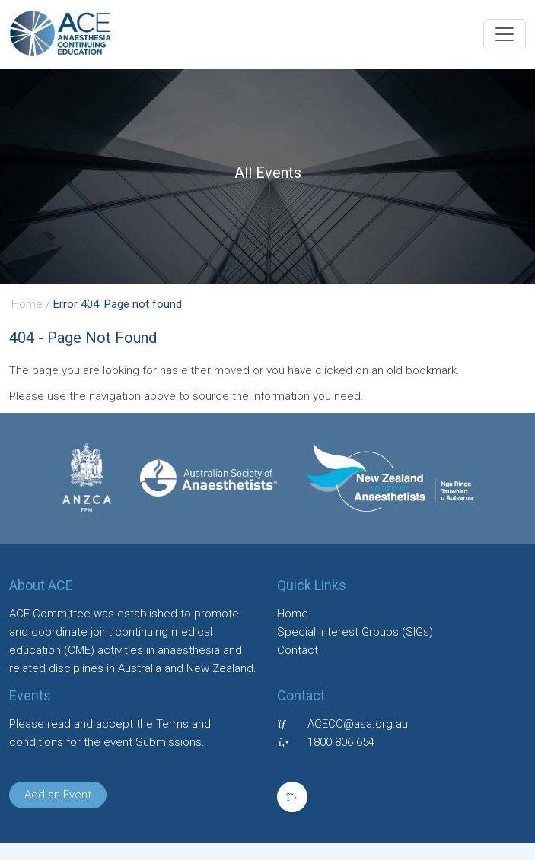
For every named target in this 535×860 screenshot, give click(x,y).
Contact (297, 650)
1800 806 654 (340, 742)
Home (27, 304)
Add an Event (57, 794)
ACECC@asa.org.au (357, 724)
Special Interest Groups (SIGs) (355, 632)
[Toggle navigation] (504, 34)
